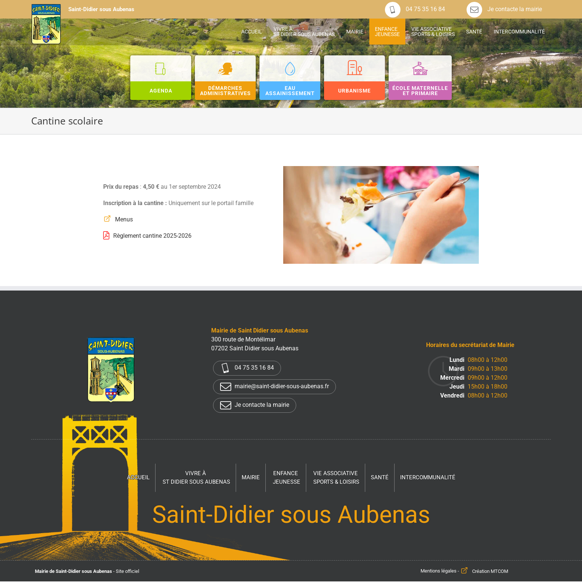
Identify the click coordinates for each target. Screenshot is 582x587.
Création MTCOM (490, 571)
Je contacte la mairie (504, 9)
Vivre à (196, 478)
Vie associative (336, 478)
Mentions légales (439, 571)
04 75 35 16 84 (415, 9)
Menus (124, 219)
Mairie (251, 477)
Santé (380, 477)
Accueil (138, 477)
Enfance (286, 478)
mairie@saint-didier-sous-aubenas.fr (274, 386)
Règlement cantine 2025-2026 (152, 235)
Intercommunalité (427, 477)
